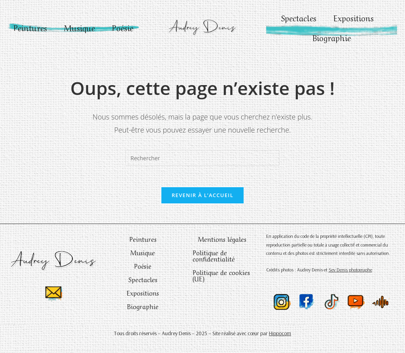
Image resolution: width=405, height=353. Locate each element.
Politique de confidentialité (214, 258)
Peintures (44, 17)
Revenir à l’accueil (202, 197)
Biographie (331, 37)
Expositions (355, 17)
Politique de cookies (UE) (221, 278)
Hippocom (280, 336)
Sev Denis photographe (350, 272)
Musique (96, 17)
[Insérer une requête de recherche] (202, 158)
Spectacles (297, 17)
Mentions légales (222, 241)
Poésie (73, 37)
